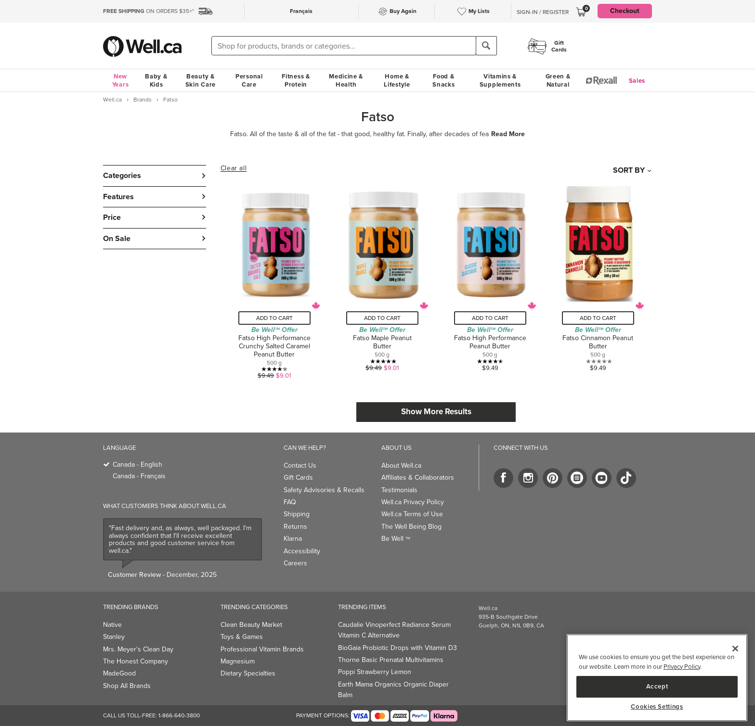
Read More (508, 134)
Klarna (293, 539)
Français (301, 11)
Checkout (624, 11)
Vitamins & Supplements (500, 80)
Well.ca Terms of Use (412, 514)
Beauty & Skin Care (200, 80)
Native (112, 625)
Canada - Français (139, 476)
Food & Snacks (443, 80)
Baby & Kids (156, 80)
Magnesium (238, 661)
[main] (657, 677)
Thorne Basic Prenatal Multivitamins (390, 660)
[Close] (735, 648)
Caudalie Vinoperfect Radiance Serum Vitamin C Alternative (394, 630)
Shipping (297, 514)
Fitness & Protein (296, 80)
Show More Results (436, 412)
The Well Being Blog (411, 527)
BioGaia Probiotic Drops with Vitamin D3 (397, 648)
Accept (657, 686)
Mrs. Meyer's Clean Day (138, 649)
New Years (120, 80)
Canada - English (137, 464)
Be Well (395, 539)
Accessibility (302, 551)
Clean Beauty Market (251, 625)
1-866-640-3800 (179, 715)
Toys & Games (242, 637)
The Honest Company (135, 661)
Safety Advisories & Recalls (324, 490)
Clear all (234, 168)
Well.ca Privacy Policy (412, 502)
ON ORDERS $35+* (148, 11)
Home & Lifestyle (397, 80)
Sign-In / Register (543, 12)
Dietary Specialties (248, 673)
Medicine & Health (346, 80)
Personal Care (249, 80)
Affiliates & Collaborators (417, 477)
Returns (295, 527)
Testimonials (399, 490)
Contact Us (300, 465)
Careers (295, 563)
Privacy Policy (682, 666)
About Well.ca (401, 465)
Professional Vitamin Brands (262, 649)
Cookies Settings (657, 706)
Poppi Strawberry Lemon (374, 672)
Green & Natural (558, 80)
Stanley (114, 637)
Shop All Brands (127, 686)
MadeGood (119, 673)
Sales (637, 80)
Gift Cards (298, 477)
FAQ (290, 502)
